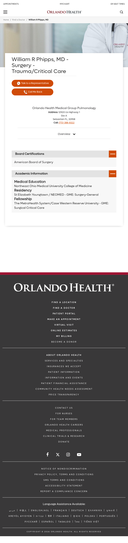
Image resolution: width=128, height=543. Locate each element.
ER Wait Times (118, 4)
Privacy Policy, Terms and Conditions (64, 474)
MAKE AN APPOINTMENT (64, 319)
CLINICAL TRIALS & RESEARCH (64, 436)
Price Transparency (64, 394)
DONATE (64, 441)
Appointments (11, 4)
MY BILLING (64, 336)
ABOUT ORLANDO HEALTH (64, 355)
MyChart (65, 4)
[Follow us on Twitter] (58, 455)
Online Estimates (64, 330)
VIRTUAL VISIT (64, 325)
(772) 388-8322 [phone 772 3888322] (66, 122)
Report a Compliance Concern (64, 491)
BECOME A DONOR (64, 342)
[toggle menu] (5, 12)
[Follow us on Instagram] (68, 454)
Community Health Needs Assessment (64, 389)
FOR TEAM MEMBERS (64, 419)
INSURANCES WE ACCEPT (64, 366)
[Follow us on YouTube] (79, 454)
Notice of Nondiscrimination (64, 468)
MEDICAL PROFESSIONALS (64, 430)
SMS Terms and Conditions (64, 480)
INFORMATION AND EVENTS (64, 377)
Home (6, 20)
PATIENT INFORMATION (64, 372)
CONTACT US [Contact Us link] (64, 408)
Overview (64, 134)
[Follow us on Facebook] (47, 454)
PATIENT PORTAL (64, 313)
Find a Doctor (18, 20)
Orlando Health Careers (64, 425)
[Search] (121, 12)
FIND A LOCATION (64, 302)
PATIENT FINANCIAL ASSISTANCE (64, 383)
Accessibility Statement (64, 485)
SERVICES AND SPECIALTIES (64, 360)
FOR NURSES (64, 413)
